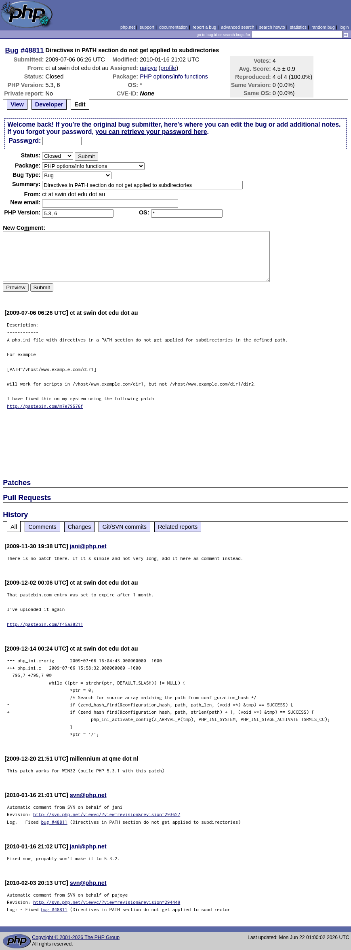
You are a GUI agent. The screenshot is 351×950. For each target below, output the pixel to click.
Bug (12, 50)
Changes (79, 527)
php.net (127, 27)
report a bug (204, 27)
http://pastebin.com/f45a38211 (45, 624)
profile (168, 68)
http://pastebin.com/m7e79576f (45, 406)
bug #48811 (54, 822)
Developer (49, 104)
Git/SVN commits (124, 527)
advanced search (237, 27)
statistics (298, 27)
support (147, 27)
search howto (272, 27)
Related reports (178, 527)
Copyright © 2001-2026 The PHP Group (76, 937)
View (17, 104)
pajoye (148, 68)
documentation (173, 27)
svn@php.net (88, 795)
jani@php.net (88, 546)
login (344, 27)
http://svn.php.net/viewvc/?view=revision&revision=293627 (106, 814)
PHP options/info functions (174, 76)
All (14, 527)
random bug (323, 27)
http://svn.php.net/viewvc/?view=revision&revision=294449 (106, 902)
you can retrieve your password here (151, 131)
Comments (42, 527)
